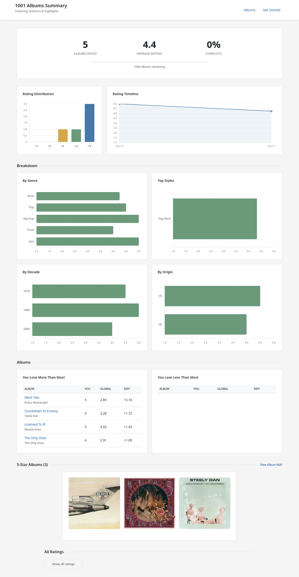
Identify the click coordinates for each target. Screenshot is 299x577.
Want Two (32, 397)
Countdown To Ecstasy (41, 411)
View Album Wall (271, 465)
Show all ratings (63, 564)
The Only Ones (35, 438)
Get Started (271, 10)
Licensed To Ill (35, 424)
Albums (250, 10)
